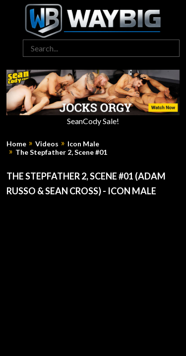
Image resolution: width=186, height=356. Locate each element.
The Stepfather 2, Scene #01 (61, 152)
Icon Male (83, 144)
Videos (47, 144)
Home (16, 144)
